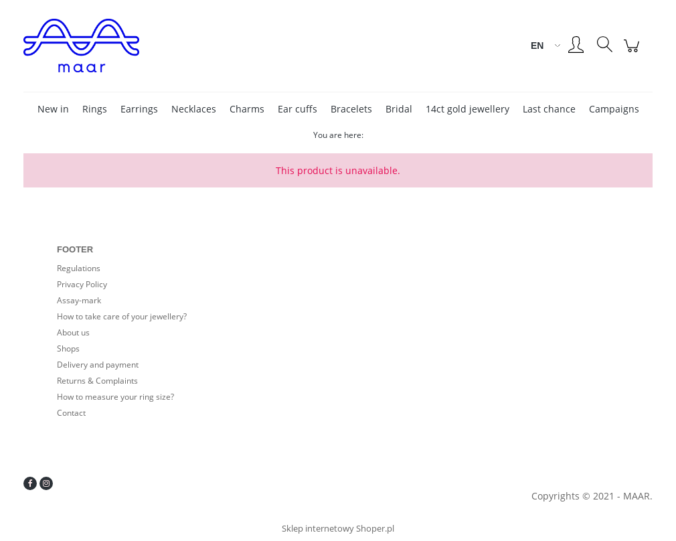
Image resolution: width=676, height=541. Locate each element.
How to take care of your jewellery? (122, 316)
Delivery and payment (98, 364)
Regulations (78, 268)
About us (73, 332)
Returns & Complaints (97, 380)
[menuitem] (53, 108)
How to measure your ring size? (115, 396)
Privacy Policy (82, 284)
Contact (71, 412)
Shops (68, 348)
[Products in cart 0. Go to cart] (633, 52)
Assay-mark (79, 300)
